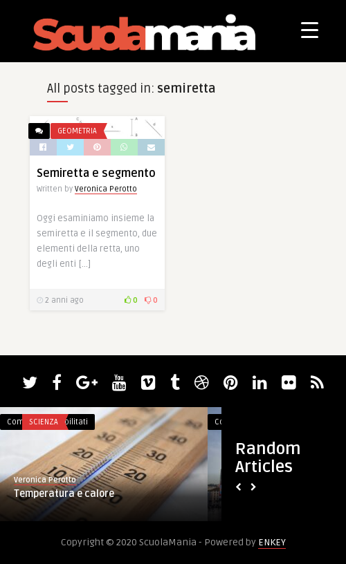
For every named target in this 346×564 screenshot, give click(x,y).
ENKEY (272, 542)
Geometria (77, 130)
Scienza (43, 421)
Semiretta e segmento (96, 173)
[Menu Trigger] (310, 29)
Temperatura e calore (64, 494)
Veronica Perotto (106, 189)
